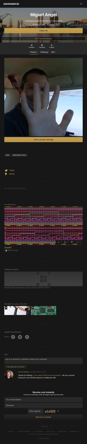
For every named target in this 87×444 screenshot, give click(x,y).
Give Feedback (38, 431)
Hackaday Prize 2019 (32, 307)
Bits (54, 52)
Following (44, 52)
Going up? (43, 426)
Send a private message (43, 38)
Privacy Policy (62, 431)
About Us (11, 431)
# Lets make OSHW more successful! (46, 375)
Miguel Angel (11, 250)
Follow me (43, 31)
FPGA (7, 155)
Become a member (43, 417)
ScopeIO (7, 247)
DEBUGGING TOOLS (19, 155)
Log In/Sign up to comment (15, 367)
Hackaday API (74, 431)
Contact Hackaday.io (24, 431)
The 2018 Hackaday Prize (6, 307)
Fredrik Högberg (23, 372)
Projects (34, 52)
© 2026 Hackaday (43, 438)
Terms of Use (50, 431)
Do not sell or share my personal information (43, 434)
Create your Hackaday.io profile (32, 394)
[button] (81, 4)
